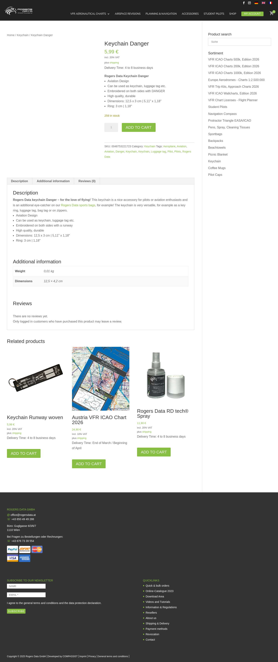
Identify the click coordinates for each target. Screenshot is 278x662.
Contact (150, 639)
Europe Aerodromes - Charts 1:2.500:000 (236, 80)
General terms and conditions (113, 656)
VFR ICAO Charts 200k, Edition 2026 (233, 66)
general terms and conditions (41, 603)
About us (151, 618)
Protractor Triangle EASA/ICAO (229, 120)
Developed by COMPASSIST (63, 656)
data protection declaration (85, 603)
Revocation (152, 634)
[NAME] (26, 586)
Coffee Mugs (216, 168)
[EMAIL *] (26, 594)
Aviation (181, 146)
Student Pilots (214, 14)
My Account (252, 14)
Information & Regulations (161, 607)
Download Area (155, 596)
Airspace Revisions (128, 14)
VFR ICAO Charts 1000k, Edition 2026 (234, 73)
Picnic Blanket (218, 154)
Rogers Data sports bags (78, 205)
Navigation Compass (222, 113)
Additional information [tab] (53, 181)
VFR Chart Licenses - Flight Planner (233, 100)
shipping (114, 62)
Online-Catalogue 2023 (160, 591)
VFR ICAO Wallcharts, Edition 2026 (232, 93)
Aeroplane (169, 146)
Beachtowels (217, 147)
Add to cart (139, 127)
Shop (232, 14)
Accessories (190, 14)
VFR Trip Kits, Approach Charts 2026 (233, 86)
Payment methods (157, 628)
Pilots (177, 151)
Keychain (23, 35)
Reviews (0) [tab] (87, 181)
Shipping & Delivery (157, 623)
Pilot (170, 151)
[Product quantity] (111, 127)
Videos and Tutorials (158, 601)
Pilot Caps (215, 174)
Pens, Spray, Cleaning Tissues (229, 127)
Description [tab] (19, 181)
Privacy (92, 656)
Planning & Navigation (161, 14)
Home (10, 35)
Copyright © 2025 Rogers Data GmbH (26, 656)
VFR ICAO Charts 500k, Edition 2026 (233, 59)
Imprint (82, 656)
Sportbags (215, 134)
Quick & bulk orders (157, 585)
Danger (119, 151)
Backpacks (215, 140)
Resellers (151, 612)
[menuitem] (256, 4)
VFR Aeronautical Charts (88, 14)
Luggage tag (158, 151)
